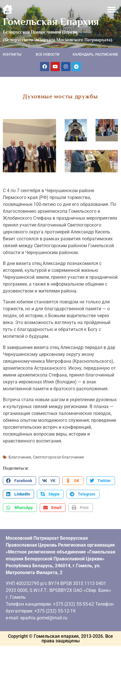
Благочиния (20, 457)
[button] (111, 9)
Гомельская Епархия (51, 21)
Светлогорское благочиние (58, 457)
